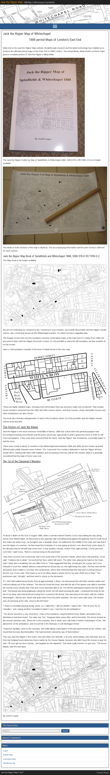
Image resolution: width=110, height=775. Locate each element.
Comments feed (9, 759)
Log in (5, 751)
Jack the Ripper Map (12, 2)
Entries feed (8, 755)
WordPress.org (9, 763)
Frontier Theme (103, 772)
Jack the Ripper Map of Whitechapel (27, 34)
